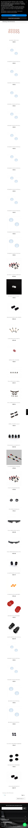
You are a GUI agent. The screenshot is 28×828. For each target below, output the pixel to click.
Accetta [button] (14, 15)
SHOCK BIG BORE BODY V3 (14, 786)
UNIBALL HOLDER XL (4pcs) (14, 423)
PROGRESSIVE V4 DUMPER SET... (14, 445)
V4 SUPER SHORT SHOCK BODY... (14, 573)
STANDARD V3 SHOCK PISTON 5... (14, 210)
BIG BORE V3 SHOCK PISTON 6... (14, 104)
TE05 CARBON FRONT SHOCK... (14, 530)
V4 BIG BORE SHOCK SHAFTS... (14, 338)
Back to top (20, 798)
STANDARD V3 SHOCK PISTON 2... (14, 146)
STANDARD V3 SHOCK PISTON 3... (14, 168)
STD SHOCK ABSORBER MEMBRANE (14, 743)
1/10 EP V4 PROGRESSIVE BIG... (14, 487)
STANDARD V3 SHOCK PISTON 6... (14, 232)
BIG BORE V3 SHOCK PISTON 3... (14, 679)
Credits (18, 826)
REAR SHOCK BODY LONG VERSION (14, 317)
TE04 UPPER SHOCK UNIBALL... (14, 381)
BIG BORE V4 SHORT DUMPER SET (14, 274)
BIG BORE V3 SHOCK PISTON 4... (14, 658)
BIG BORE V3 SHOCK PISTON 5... (14, 82)
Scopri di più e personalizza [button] (14, 18)
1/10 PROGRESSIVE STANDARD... (14, 466)
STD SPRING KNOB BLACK (14, 509)
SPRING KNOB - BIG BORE (14, 360)
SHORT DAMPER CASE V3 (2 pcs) (14, 637)
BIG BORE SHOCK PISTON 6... (14, 722)
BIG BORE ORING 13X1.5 (14, 40)
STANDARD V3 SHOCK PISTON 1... (14, 61)
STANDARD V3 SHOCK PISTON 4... (14, 189)
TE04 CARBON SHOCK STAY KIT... (14, 402)
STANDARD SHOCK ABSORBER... (14, 594)
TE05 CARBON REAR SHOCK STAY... (14, 551)
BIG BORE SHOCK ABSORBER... (14, 615)
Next (23, 795)
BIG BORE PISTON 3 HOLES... (14, 296)
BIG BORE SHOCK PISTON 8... (14, 701)
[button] (26, 2)
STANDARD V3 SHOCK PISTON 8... (14, 253)
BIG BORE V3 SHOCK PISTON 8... (14, 125)
